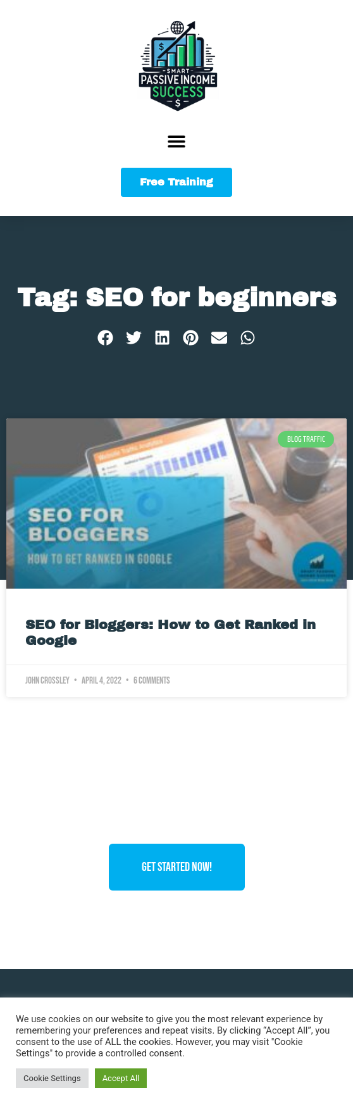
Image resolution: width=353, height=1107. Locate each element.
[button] (177, 141)
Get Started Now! (177, 867)
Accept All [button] (121, 1078)
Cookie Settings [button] (52, 1078)
